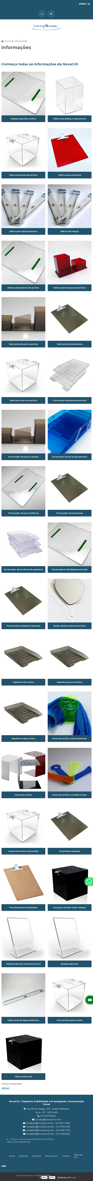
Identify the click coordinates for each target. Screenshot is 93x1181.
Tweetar (5, 1088)
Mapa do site (78, 1156)
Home (12, 1156)
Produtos (36, 1156)
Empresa (23, 1156)
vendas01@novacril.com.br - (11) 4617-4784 (46, 1123)
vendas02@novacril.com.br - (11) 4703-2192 (46, 1126)
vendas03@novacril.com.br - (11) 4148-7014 (46, 1130)
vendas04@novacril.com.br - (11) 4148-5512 (46, 1134)
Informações (51, 1156)
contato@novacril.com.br (46, 1119)
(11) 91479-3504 (46, 1116)
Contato (66, 1156)
